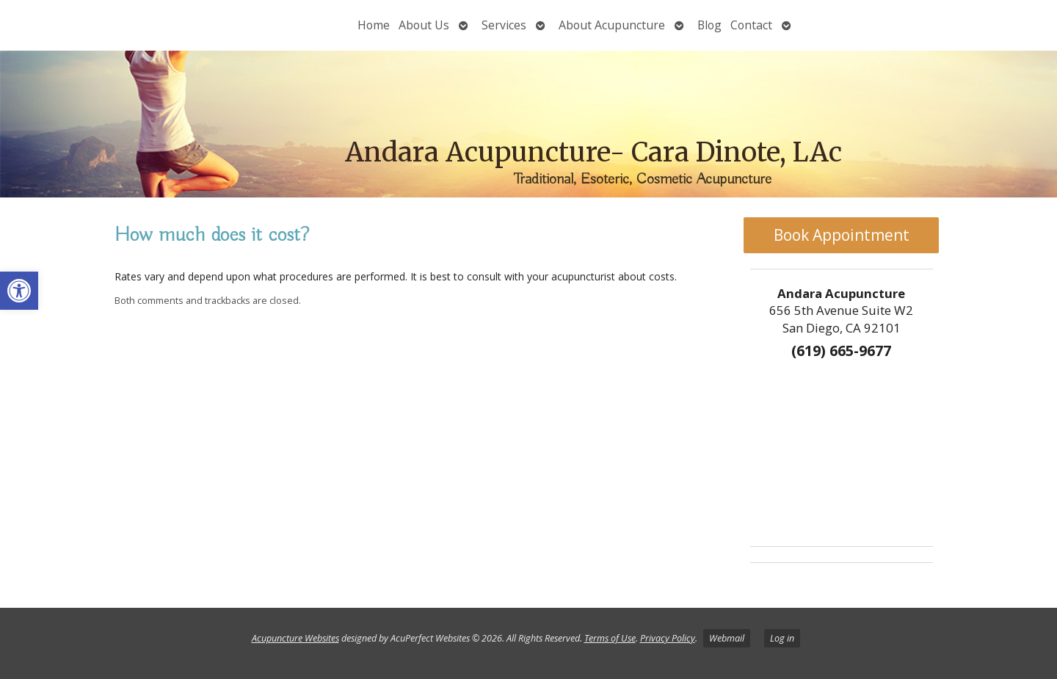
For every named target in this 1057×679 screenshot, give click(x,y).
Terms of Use (610, 638)
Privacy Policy (667, 638)
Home (373, 25)
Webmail (726, 638)
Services (504, 25)
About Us (424, 25)
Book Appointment (841, 235)
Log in (782, 638)
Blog (709, 25)
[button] (19, 291)
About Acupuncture (612, 25)
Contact (751, 25)
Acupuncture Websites (295, 638)
